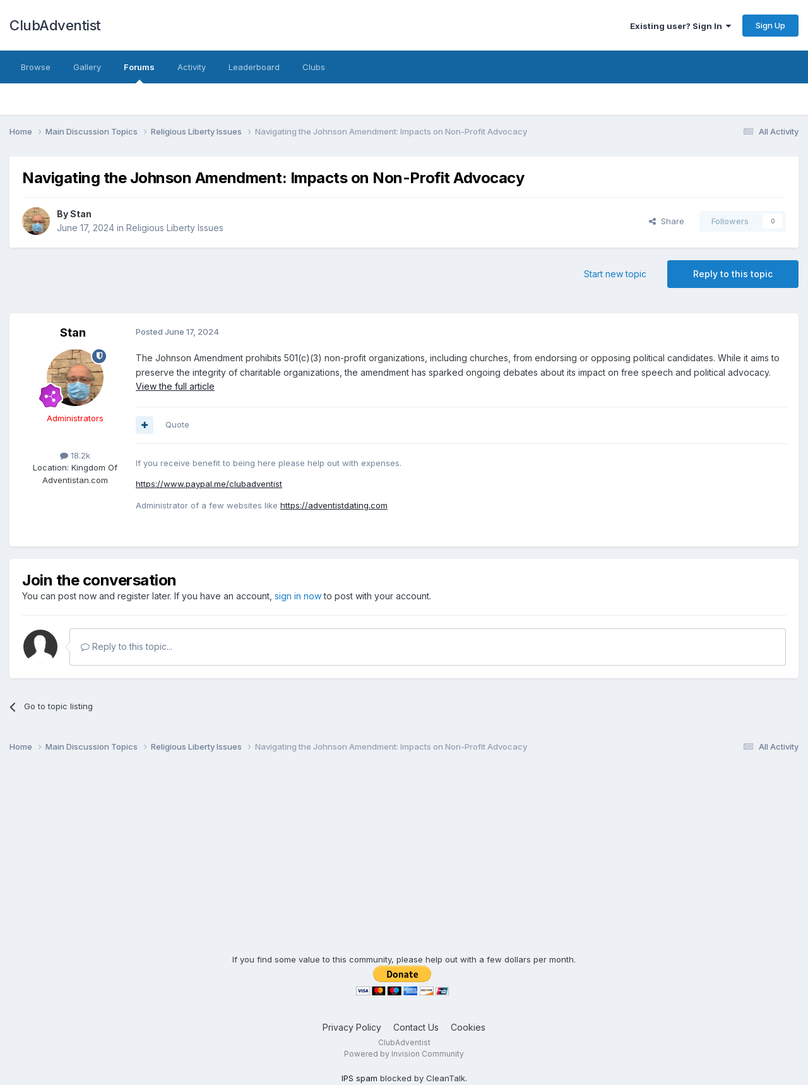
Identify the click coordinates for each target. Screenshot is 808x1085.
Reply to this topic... (126, 646)
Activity (191, 67)
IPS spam (359, 1078)
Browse (35, 67)
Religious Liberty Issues (174, 227)
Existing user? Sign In (680, 26)
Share (666, 221)
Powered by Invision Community (404, 1053)
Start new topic (615, 273)
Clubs (313, 67)
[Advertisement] (404, 865)
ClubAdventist (55, 25)
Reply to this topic (733, 273)
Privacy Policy (352, 1027)
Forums (139, 72)
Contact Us (416, 1027)
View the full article (175, 386)
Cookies (468, 1027)
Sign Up (770, 25)
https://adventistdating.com (334, 505)
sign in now (298, 595)
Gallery (87, 67)
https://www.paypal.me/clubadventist (209, 484)
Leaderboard (254, 67)
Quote (177, 424)
